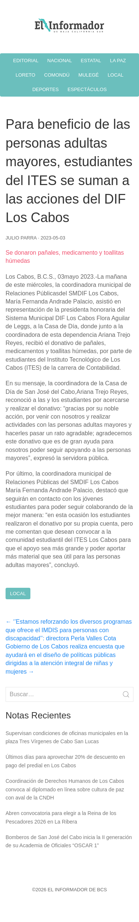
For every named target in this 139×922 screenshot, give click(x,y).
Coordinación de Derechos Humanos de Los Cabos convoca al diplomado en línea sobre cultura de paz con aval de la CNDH (65, 789)
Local (18, 593)
